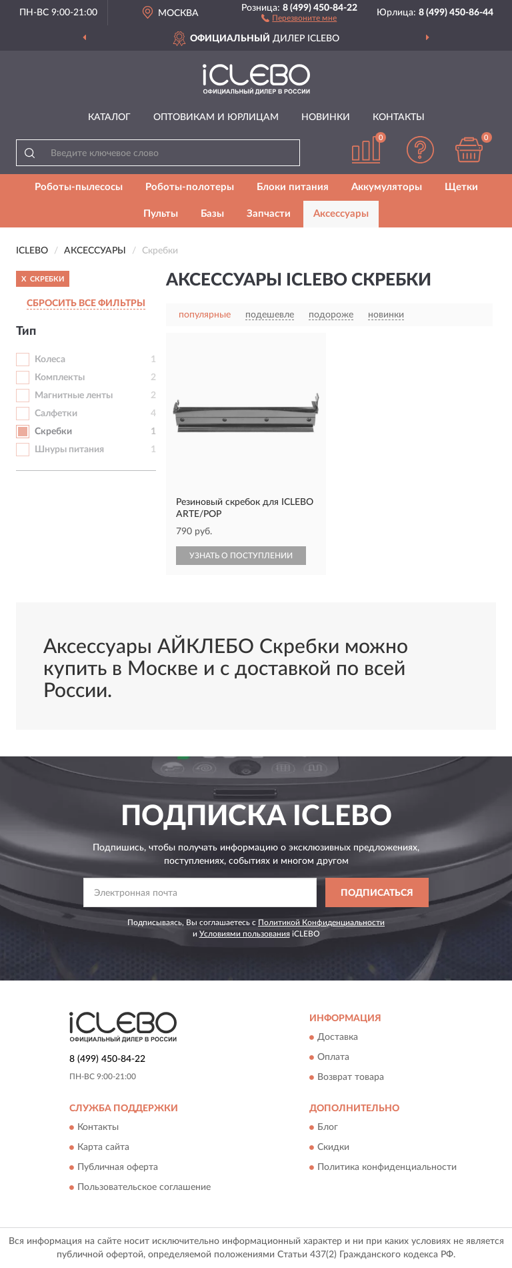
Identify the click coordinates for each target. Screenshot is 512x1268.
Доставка (337, 1037)
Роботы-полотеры (189, 187)
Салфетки (56, 413)
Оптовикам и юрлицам (216, 117)
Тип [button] (26, 332)
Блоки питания (293, 187)
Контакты (399, 117)
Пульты (160, 214)
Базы (212, 214)
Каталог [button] (109, 117)
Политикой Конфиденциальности (321, 922)
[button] (299, 17)
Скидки (333, 1148)
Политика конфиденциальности (387, 1168)
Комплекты (60, 377)
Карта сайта (103, 1148)
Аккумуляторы (386, 187)
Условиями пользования (244, 934)
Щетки (461, 187)
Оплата (333, 1057)
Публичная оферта (117, 1168)
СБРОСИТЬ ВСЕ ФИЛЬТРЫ (86, 303)
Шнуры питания (69, 449)
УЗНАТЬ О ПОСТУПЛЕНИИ (241, 556)
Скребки (53, 431)
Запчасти (269, 214)
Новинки (325, 117)
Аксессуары (341, 214)
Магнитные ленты (74, 395)
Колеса (50, 359)
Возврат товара (350, 1077)
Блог (327, 1128)
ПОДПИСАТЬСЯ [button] (377, 893)
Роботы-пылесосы (79, 187)
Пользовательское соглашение (144, 1188)
